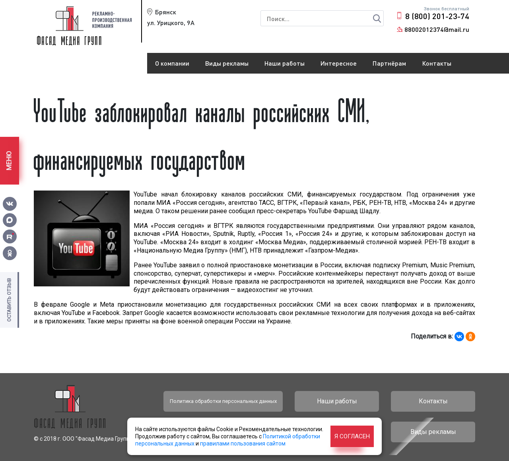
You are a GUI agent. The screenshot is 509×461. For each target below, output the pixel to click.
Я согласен (352, 436)
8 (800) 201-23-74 (437, 16)
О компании (172, 63)
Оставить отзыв (9, 300)
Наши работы (284, 63)
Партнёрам (389, 63)
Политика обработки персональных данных (223, 401)
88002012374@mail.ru (436, 29)
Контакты (436, 63)
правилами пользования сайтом (243, 443)
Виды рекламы (227, 63)
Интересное (339, 63)
